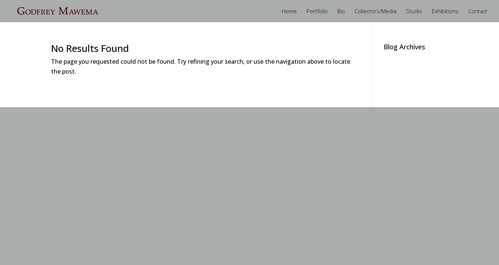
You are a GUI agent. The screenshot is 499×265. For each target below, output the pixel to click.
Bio (341, 11)
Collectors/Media (375, 11)
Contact (477, 11)
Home (289, 11)
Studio (414, 11)
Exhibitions (445, 11)
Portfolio (317, 11)
